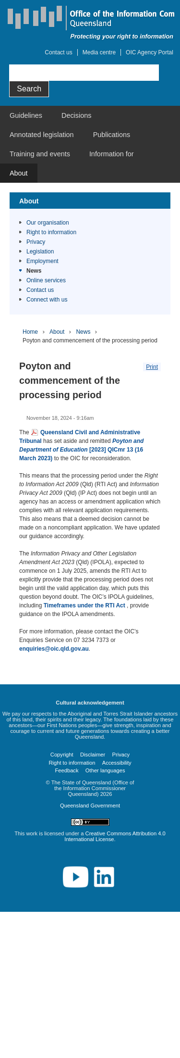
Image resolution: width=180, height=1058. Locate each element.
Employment (42, 261)
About (19, 173)
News (33, 270)
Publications (112, 135)
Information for (111, 154)
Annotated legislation (42, 135)
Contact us (58, 52)
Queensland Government (90, 805)
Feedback (66, 770)
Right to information (51, 232)
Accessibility (117, 763)
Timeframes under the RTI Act (85, 605)
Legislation (40, 251)
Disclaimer (92, 754)
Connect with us (46, 299)
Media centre (99, 52)
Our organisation (47, 222)
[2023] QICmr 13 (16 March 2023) (81, 450)
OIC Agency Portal (149, 52)
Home (30, 331)
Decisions (76, 115)
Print (152, 367)
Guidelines (26, 115)
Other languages (105, 770)
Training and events (40, 154)
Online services (46, 280)
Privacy (35, 242)
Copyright (61, 754)
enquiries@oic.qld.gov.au (54, 648)
